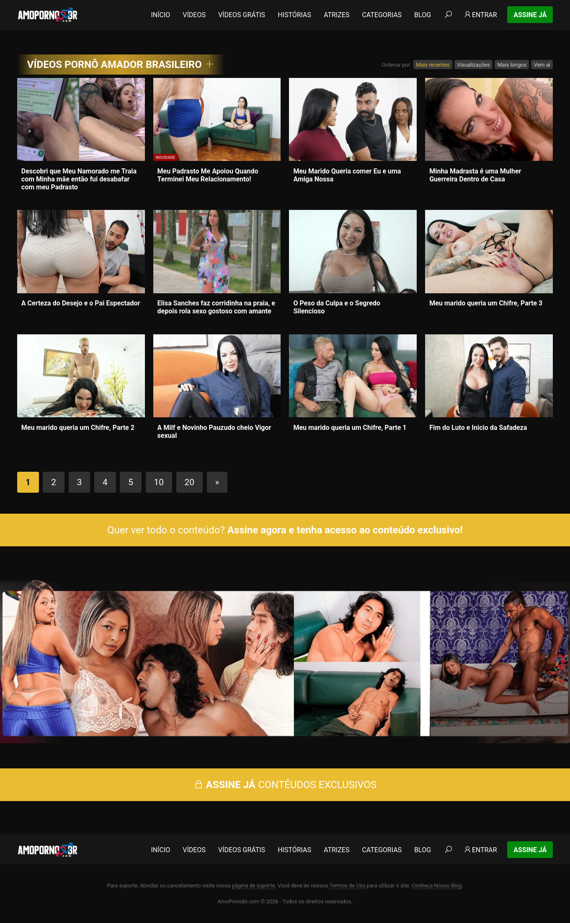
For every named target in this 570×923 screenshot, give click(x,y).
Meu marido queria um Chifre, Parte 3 (485, 303)
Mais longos (511, 65)
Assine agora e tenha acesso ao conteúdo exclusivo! (345, 530)
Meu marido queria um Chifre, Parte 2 (77, 428)
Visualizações (473, 65)
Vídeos (194, 15)
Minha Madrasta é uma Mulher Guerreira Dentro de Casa (475, 175)
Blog (422, 15)
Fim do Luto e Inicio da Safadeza (478, 428)
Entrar (480, 14)
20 (189, 482)
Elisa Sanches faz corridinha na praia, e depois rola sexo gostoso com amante (216, 307)
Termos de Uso (348, 885)
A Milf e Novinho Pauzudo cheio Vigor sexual (214, 432)
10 (159, 482)
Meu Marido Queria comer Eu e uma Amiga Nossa (347, 175)
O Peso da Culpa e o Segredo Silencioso (336, 307)
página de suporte (253, 885)
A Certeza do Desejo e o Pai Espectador (80, 303)
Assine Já (530, 15)
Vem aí (542, 65)
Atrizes (336, 15)
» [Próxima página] (217, 482)
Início (160, 15)
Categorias (382, 15)
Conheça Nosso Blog (437, 885)
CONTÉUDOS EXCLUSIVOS (285, 785)
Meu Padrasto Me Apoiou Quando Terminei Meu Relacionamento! (207, 175)
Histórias (294, 15)
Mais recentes (432, 65)
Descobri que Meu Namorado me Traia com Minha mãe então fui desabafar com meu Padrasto (79, 179)
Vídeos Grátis (241, 15)
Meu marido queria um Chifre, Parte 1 (349, 428)
